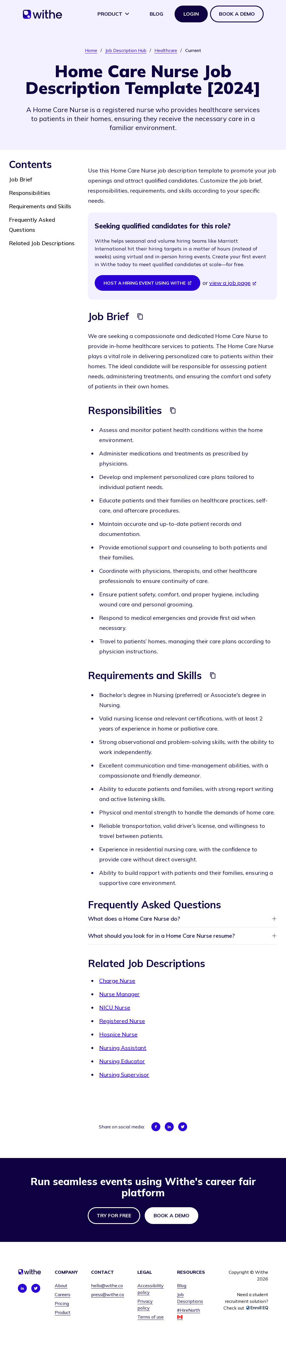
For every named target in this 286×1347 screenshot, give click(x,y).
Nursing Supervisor (124, 1074)
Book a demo (237, 14)
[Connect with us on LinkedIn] (22, 1288)
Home (91, 50)
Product (113, 14)
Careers (62, 1294)
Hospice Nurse (118, 1034)
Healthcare (165, 50)
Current (193, 50)
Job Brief (20, 179)
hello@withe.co (107, 1285)
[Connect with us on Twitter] (35, 1288)
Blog (156, 14)
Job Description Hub (125, 50)
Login (191, 14)
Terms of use (150, 1317)
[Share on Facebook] (155, 1126)
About (61, 1285)
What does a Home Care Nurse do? (182, 918)
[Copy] (140, 316)
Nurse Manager (119, 994)
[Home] (42, 16)
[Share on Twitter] (182, 1126)
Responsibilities (29, 192)
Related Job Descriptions (42, 243)
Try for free (114, 1215)
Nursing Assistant (122, 1047)
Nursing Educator (122, 1061)
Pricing (62, 1303)
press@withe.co (107, 1294)
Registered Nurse (122, 1020)
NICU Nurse (114, 1007)
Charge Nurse (117, 980)
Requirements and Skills (40, 206)
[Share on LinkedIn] (169, 1126)
